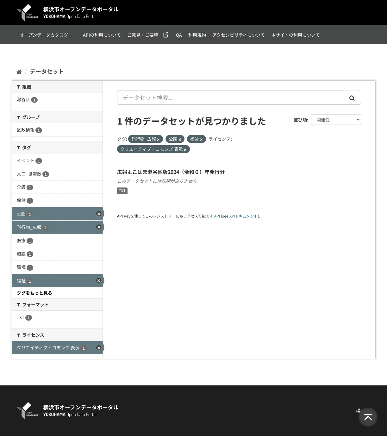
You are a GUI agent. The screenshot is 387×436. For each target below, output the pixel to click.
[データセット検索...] (230, 97)
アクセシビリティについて (238, 35)
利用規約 (197, 35)
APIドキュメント (243, 215)
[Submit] (352, 97)
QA (179, 35)
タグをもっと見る (34, 293)
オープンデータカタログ (44, 35)
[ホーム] (19, 71)
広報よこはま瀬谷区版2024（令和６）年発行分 (171, 171)
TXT (122, 190)
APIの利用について (102, 35)
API (217, 215)
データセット (47, 71)
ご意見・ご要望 (142, 35)
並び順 (300, 119)
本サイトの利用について (295, 35)
